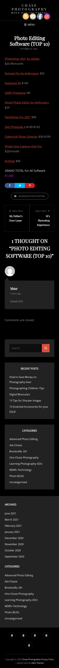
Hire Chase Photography (24, 457)
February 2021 (13, 525)
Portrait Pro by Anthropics (22, 73)
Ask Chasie (15, 445)
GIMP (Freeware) (15, 93)
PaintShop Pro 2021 (18, 117)
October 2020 (13, 550)
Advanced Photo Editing (31, 196)
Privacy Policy (47, 659)
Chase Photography (29, 7)
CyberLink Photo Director (21, 136)
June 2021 (10, 513)
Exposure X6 (13, 83)
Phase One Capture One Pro (23, 146)
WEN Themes (37, 663)
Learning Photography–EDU (25, 463)
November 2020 (14, 544)
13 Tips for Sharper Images (25, 400)
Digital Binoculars (19, 394)
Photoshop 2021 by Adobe (22, 59)
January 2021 (12, 532)
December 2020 (14, 538)
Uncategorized (18, 482)
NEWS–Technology (20, 470)
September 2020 (14, 556)
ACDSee (10, 161)
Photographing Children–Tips (26, 388)
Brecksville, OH (18, 451)
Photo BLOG (16, 476)
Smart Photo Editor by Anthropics (27, 102)
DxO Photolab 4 (15, 127)
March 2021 (12, 519)
